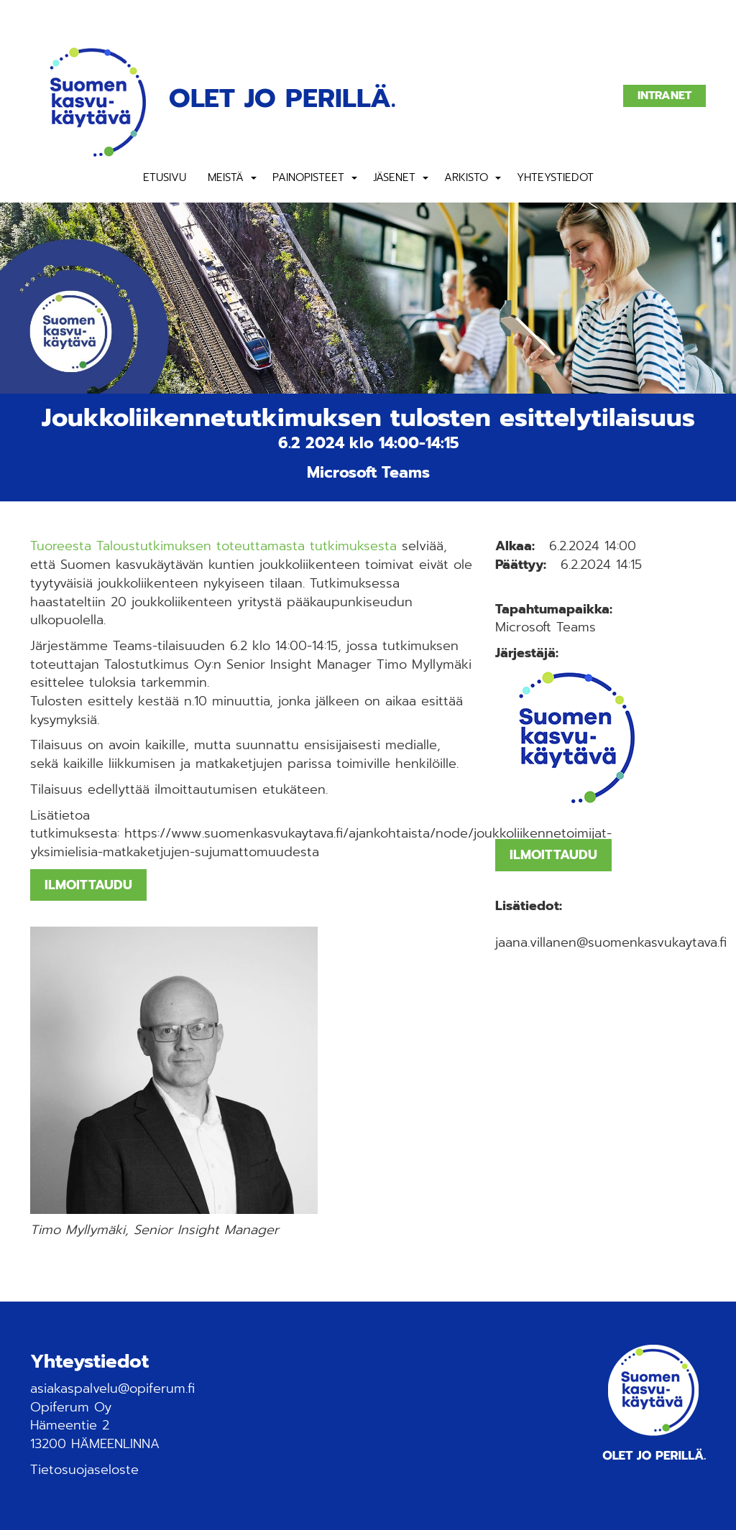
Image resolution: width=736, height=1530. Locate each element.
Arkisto (466, 177)
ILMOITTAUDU (88, 885)
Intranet (664, 95)
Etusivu (164, 177)
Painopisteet (308, 177)
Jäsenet (394, 177)
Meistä (226, 177)
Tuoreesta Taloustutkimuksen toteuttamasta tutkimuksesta (213, 546)
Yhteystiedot (555, 177)
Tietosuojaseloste (84, 1470)
